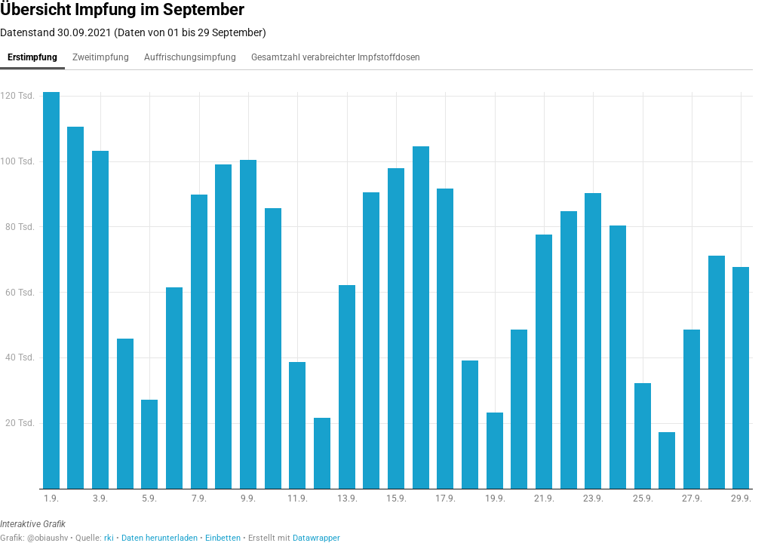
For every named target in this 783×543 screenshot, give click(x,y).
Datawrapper (316, 538)
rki (109, 538)
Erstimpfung (32, 57)
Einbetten (223, 538)
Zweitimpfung (100, 57)
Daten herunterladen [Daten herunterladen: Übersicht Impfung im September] (159, 538)
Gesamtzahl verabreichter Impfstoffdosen (335, 57)
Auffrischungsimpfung (190, 57)
